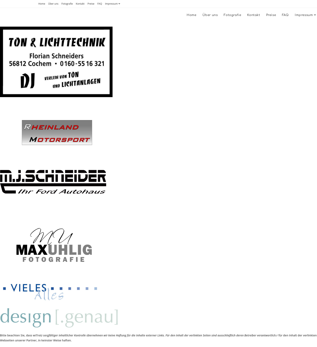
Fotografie (67, 3)
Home (41, 3)
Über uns (53, 3)
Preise (91, 3)
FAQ (99, 3)
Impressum (113, 3)
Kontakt (80, 3)
